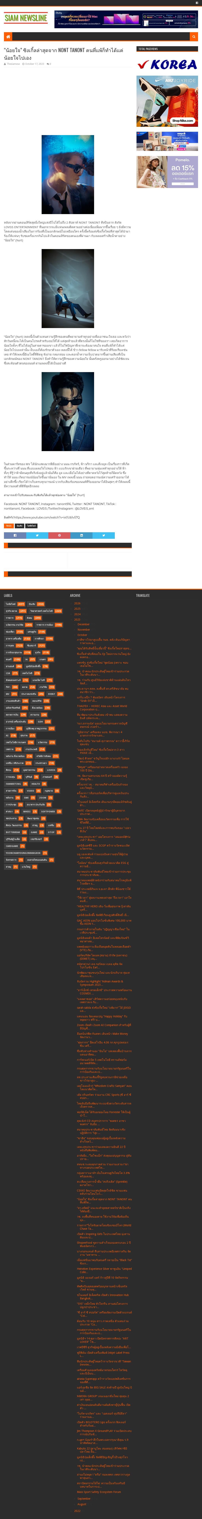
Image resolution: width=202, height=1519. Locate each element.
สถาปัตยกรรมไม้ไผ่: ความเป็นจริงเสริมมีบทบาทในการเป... (101, 1485)
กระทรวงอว (41, 763)
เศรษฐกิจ (32, 632)
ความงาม (34, 715)
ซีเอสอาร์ (31, 645)
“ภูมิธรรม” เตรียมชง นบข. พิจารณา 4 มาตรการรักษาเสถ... (99, 734)
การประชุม (11, 804)
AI (7, 735)
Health (36, 784)
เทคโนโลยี (27, 673)
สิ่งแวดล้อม (37, 708)
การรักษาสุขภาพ (14, 652)
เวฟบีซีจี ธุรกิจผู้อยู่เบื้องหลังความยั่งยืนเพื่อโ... (104, 1347)
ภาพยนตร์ (47, 777)
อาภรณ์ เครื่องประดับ (16, 721)
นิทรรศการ (11, 860)
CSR (8, 673)
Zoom (42, 798)
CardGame (12, 846)
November (84, 629)
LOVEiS (51, 770)
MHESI (27, 811)
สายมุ (8, 867)
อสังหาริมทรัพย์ (13, 708)
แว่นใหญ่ (26, 867)
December (84, 624)
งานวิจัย (43, 687)
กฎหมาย (49, 791)
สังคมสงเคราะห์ (13, 680)
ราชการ (9, 618)
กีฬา (8, 687)
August (82, 1504)
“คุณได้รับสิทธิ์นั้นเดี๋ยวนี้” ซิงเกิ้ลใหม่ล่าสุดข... (104, 648)
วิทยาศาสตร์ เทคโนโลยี (41, 611)
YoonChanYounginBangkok (23, 853)
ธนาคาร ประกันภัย (36, 804)
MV (7, 694)
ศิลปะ (8, 770)
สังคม (29, 618)
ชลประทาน (11, 818)
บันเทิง (19, 526)
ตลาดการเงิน (12, 715)
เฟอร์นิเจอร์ (36, 839)
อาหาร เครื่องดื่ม (13, 639)
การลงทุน (10, 777)
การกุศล (10, 645)
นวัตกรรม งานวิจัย (14, 625)
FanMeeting (13, 784)
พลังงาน (9, 798)
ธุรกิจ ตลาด (11, 611)
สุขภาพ (24, 735)
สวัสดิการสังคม (43, 756)
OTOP (51, 832)
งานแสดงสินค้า (13, 701)
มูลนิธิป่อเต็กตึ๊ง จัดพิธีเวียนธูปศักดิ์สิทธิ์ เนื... (103, 915)
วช (26, 659)
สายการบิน (11, 791)
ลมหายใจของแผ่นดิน (37, 860)
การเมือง (10, 728)
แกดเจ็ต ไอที (39, 680)
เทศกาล (9, 749)
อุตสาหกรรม (29, 770)
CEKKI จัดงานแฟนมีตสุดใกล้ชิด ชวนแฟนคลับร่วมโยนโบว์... (102, 1192)
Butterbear (13, 832)
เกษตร (42, 659)
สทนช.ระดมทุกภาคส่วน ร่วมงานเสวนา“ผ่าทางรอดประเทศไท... (102, 1166)
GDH (40, 721)
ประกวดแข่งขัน (28, 694)
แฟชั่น (51, 825)
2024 (77, 614)
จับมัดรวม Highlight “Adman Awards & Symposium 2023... (100, 983)
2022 (77, 1510)
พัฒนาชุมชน (33, 818)
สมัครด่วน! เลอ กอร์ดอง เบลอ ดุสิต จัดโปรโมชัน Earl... (100, 965)
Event (51, 694)
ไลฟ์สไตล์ (31, 526)
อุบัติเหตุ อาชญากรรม (36, 728)
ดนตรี (8, 659)
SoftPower (48, 811)
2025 (77, 608)
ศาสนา (9, 811)
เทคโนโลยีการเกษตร (16, 742)
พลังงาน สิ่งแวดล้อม (15, 756)
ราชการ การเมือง (44, 625)
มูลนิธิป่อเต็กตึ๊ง (33, 666)
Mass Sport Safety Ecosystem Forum (99, 1492)
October (83, 635)
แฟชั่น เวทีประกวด (14, 763)
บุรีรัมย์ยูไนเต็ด (13, 839)
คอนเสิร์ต (36, 701)
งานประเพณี (31, 749)
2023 (77, 619)
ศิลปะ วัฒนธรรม (14, 825)
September (84, 1498)
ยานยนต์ (10, 666)
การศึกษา (39, 639)
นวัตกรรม (42, 742)
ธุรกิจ (37, 652)
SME (26, 798)
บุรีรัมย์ (29, 777)
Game (34, 832)
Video (30, 791)
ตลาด (24, 687)
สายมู (34, 825)
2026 (77, 603)
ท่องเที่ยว (10, 632)
